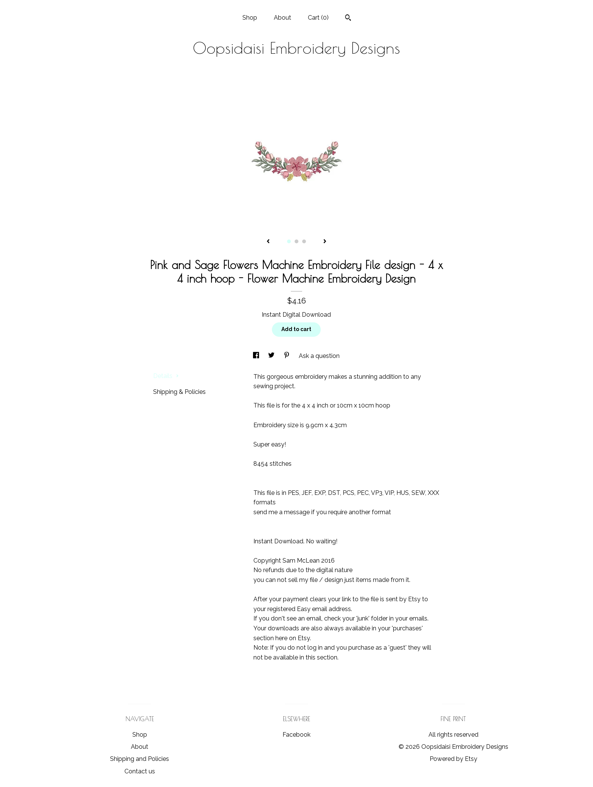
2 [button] (296, 241)
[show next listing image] (325, 241)
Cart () (318, 17)
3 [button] (304, 241)
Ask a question (319, 355)
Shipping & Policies (179, 391)
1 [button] (289, 241)
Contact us (139, 771)
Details (166, 376)
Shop (249, 17)
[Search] (348, 18)
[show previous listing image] (268, 241)
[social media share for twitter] (272, 355)
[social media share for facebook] (257, 355)
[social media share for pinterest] (287, 355)
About (282, 17)
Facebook (296, 734)
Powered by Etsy (453, 758)
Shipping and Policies (139, 758)
